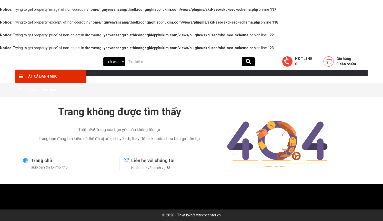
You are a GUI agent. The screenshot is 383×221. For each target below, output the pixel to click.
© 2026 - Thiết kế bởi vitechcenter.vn (191, 215)
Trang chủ (41, 160)
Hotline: (304, 61)
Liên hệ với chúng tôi (153, 160)
